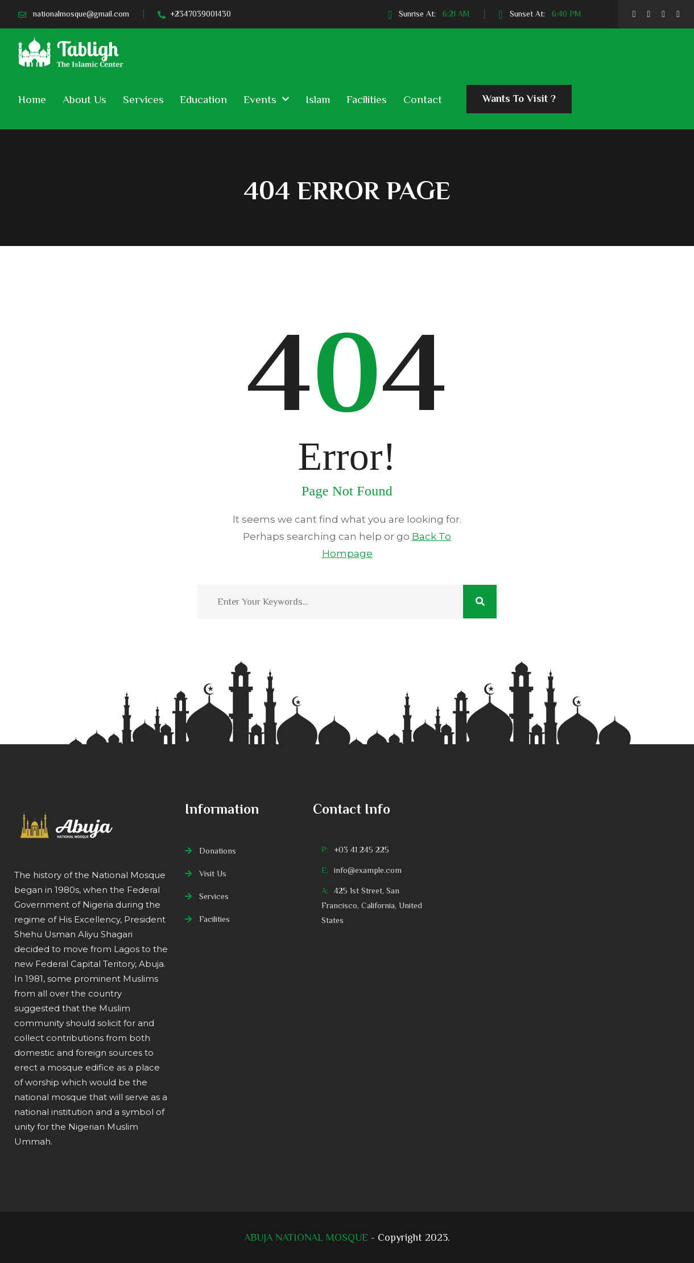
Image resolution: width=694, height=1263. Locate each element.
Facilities (366, 99)
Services (143, 99)
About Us (84, 99)
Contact (422, 99)
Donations (217, 850)
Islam (317, 99)
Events (259, 99)
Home (32, 99)
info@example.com (368, 870)
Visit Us (212, 873)
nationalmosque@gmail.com (81, 13)
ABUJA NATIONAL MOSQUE (306, 1237)
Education (203, 99)
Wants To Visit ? (519, 103)
